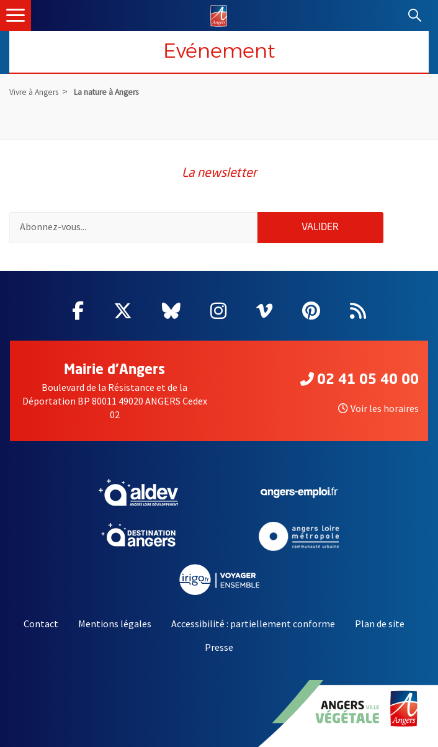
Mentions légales (114, 623)
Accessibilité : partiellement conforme (253, 623)
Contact (41, 623)
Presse (219, 647)
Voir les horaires (378, 408)
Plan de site (379, 623)
